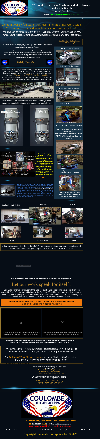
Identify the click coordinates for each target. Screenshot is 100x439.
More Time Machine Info (55, 18)
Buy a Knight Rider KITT (70, 18)
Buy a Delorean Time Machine (20, 18)
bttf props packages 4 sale (86, 18)
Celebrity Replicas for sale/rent (38, 18)
